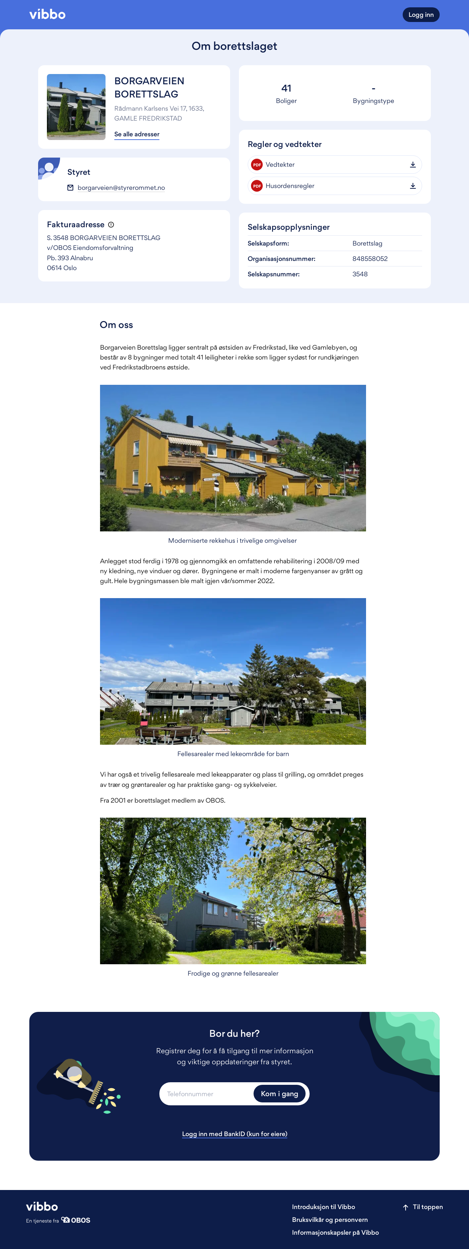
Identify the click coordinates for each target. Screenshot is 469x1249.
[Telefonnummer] (205, 1093)
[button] (110, 224)
